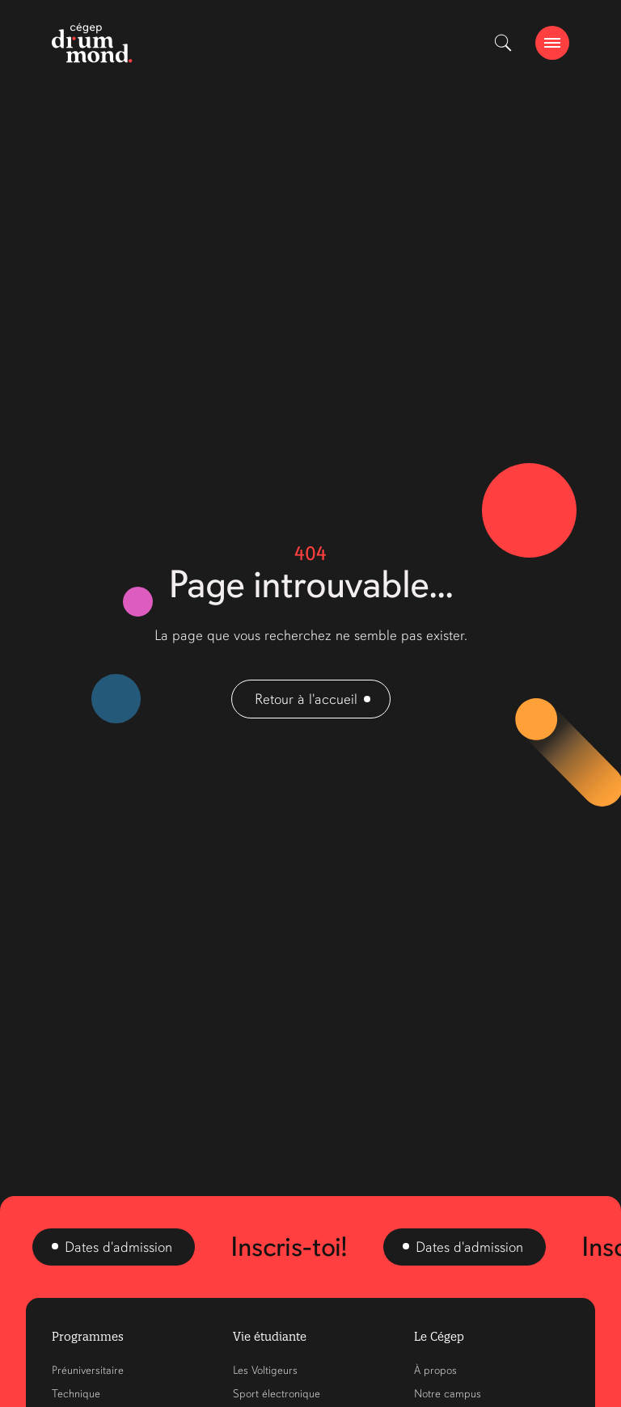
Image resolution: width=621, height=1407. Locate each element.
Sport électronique (276, 1394)
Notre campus (447, 1394)
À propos (435, 1370)
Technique (76, 1394)
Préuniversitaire (88, 1370)
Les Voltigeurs (265, 1370)
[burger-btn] (552, 43)
